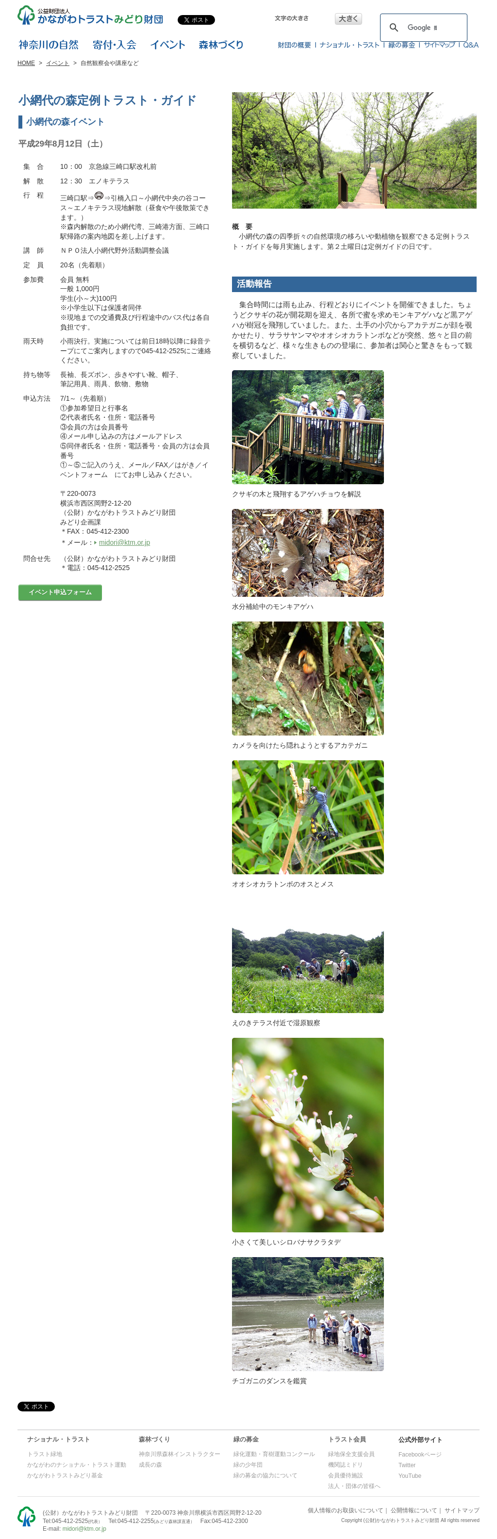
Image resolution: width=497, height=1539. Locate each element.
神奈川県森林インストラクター (179, 1454)
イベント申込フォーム (60, 592)
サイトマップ (462, 1510)
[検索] (422, 27)
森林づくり (154, 1439)
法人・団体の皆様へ (354, 1486)
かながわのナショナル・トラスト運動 (76, 1464)
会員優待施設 (345, 1475)
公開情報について (414, 1510)
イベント (57, 63)
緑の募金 (246, 1439)
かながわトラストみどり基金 (65, 1475)
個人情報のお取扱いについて (345, 1510)
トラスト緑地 (44, 1454)
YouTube (409, 1476)
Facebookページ (420, 1454)
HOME (26, 63)
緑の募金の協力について (265, 1475)
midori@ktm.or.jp (124, 542)
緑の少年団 (248, 1464)
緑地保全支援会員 (351, 1454)
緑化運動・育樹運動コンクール (274, 1454)
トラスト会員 (347, 1439)
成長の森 (150, 1464)
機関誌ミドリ (345, 1464)
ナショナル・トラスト (58, 1439)
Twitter (406, 1465)
